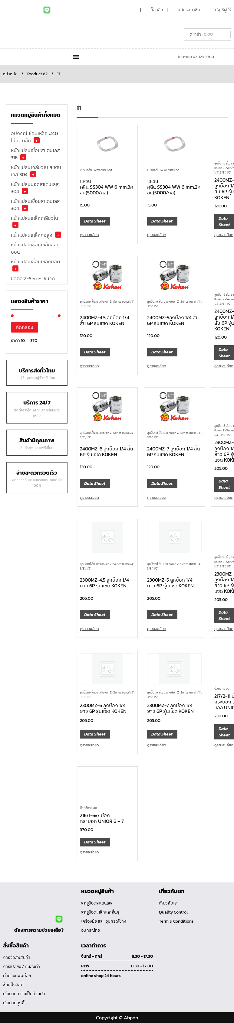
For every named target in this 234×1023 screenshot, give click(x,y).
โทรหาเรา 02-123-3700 (196, 57)
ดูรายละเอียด (89, 235)
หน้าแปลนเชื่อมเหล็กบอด (35, 261)
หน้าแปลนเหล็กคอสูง (31, 235)
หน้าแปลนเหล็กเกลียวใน (34, 218)
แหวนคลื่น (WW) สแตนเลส (96, 170)
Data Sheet (94, 221)
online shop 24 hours (101, 976)
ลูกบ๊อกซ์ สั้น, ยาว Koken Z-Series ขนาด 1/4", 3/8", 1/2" (107, 303)
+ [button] (36, 140)
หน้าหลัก (10, 74)
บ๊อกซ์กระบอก (88, 808)
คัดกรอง (24, 327)
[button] (76, 57)
